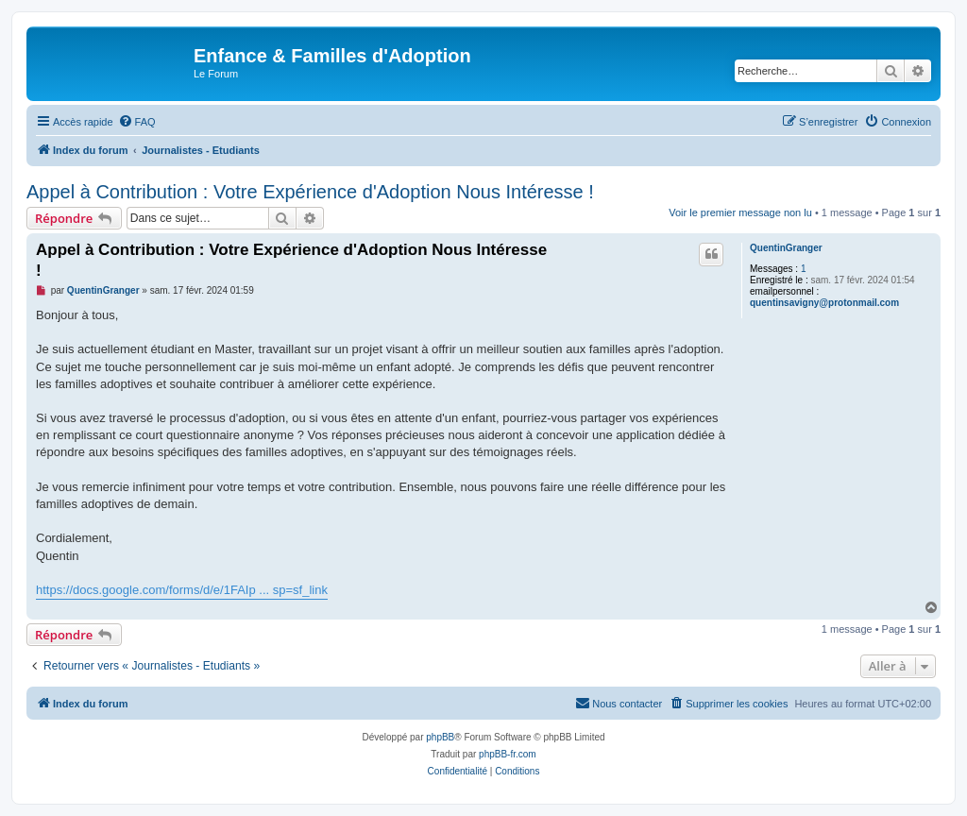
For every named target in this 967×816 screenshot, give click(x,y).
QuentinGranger (786, 248)
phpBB (440, 737)
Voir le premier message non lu (740, 212)
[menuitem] (137, 121)
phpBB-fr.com (507, 754)
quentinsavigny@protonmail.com (824, 303)
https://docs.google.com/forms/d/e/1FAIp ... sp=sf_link (182, 590)
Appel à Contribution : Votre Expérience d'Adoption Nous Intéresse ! (310, 191)
